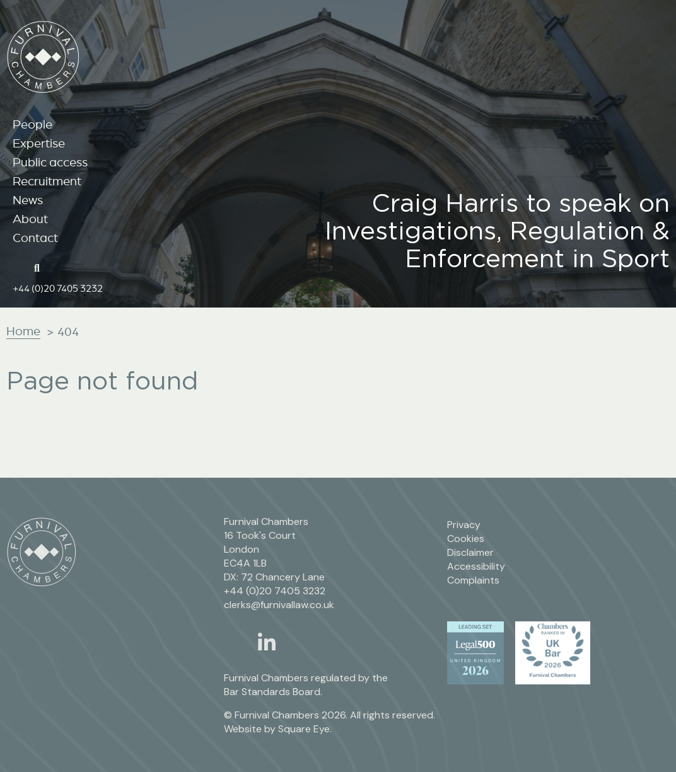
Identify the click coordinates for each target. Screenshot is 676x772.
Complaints (473, 580)
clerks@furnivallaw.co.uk (279, 604)
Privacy (464, 524)
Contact (35, 237)
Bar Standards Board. (273, 691)
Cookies (465, 538)
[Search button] (41, 267)
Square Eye (304, 728)
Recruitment (47, 181)
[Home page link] (19, 267)
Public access (50, 162)
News (28, 199)
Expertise (39, 143)
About (30, 218)
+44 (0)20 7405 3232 (58, 288)
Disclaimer (470, 552)
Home (23, 330)
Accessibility (476, 566)
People (32, 124)
